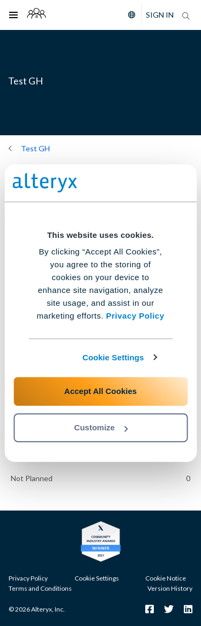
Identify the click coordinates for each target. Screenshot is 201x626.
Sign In (160, 14)
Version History (169, 588)
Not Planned (32, 478)
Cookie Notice (165, 578)
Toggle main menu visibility (16, 8)
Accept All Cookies (100, 391)
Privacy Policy (135, 315)
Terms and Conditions (40, 588)
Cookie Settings (113, 357)
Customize (101, 427)
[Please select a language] (129, 15)
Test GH (35, 148)
